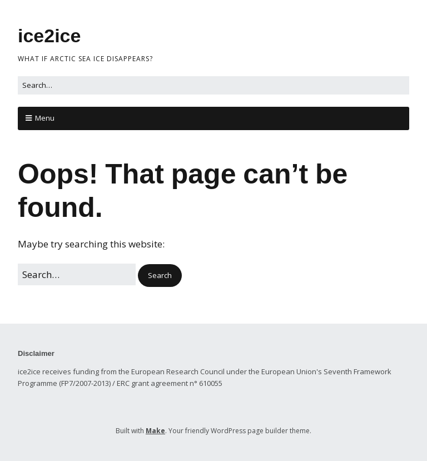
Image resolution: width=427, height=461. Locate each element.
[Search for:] (213, 85)
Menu (44, 118)
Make (155, 430)
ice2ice (49, 35)
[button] (160, 275)
